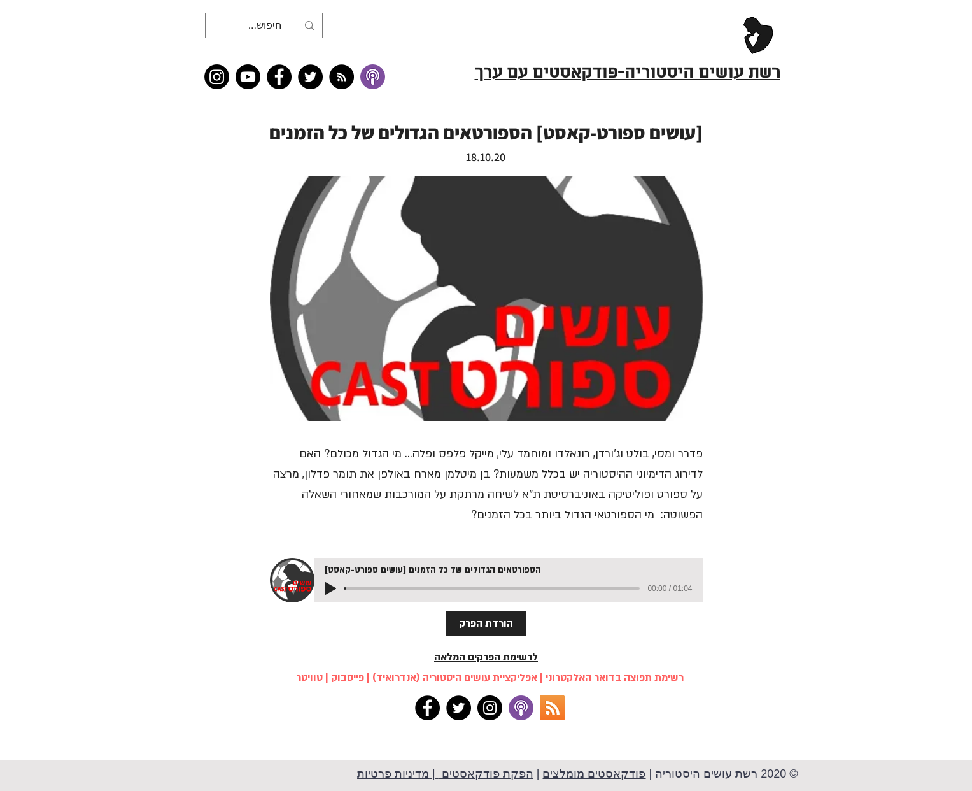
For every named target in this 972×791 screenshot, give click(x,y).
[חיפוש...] (265, 25)
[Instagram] (216, 76)
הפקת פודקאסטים (486, 773)
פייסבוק (347, 678)
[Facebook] (279, 76)
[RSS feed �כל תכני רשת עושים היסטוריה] (341, 76)
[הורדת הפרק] (486, 623)
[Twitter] (310, 76)
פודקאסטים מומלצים (593, 773)
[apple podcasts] (521, 707)
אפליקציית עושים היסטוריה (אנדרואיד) (454, 678)
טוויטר (309, 678)
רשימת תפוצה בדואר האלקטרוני (615, 678)
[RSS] (552, 707)
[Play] (330, 588)
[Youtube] (248, 76)
